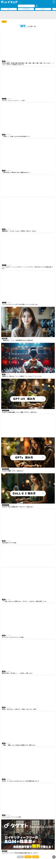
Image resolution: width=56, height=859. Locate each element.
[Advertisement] (28, 15)
